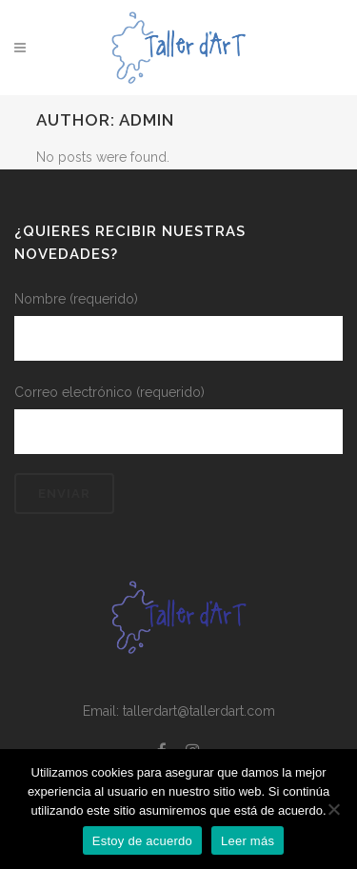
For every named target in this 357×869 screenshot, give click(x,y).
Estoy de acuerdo (142, 841)
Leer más (247, 841)
